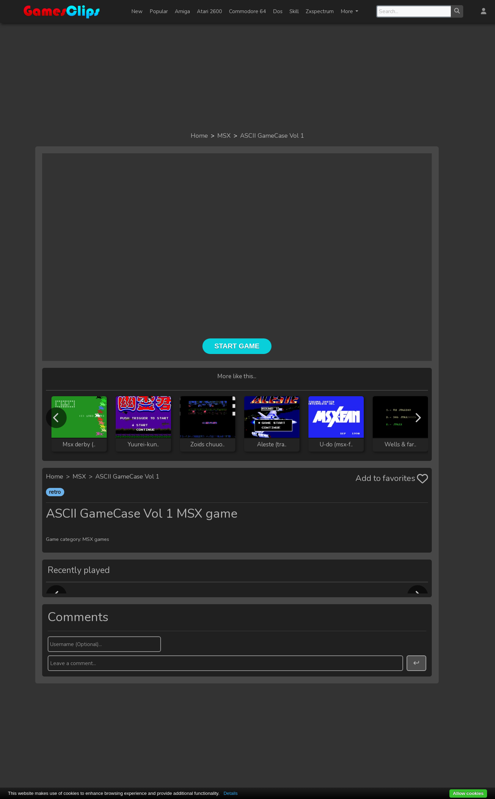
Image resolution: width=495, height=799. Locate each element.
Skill (294, 11)
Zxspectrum (320, 11)
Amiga (182, 11)
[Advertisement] (247, 76)
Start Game (236, 346)
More (347, 11)
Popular (159, 11)
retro (55, 492)
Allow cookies (468, 793)
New (137, 11)
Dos (278, 11)
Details (230, 793)
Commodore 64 (247, 11)
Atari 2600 (209, 11)
